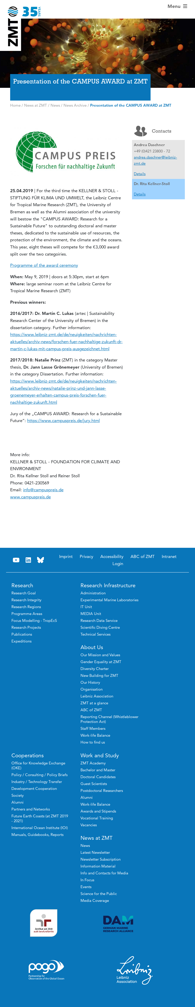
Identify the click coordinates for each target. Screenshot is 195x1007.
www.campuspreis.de (30, 496)
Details (139, 173)
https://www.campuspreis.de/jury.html (63, 420)
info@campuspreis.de (43, 489)
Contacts (152, 131)
